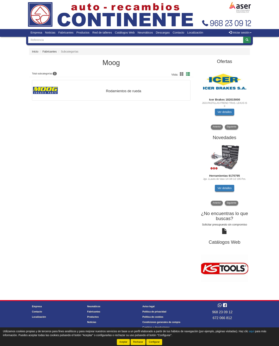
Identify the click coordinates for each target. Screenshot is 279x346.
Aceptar (123, 342)
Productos (83, 32)
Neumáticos (145, 32)
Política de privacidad (154, 311)
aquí (251, 331)
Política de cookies (152, 317)
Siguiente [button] (231, 126)
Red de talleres (102, 32)
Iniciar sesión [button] (240, 32)
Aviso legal (148, 306)
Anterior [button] (217, 126)
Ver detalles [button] (224, 112)
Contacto (178, 32)
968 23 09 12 (222, 312)
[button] (182, 74)
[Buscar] (247, 40)
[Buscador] (135, 40)
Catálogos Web (125, 32)
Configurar (154, 342)
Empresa (36, 32)
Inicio (35, 51)
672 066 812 (222, 318)
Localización (195, 32)
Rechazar (138, 342)
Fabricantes (65, 32)
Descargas (163, 32)
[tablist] (224, 98)
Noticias (50, 32)
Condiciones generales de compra (161, 322)
